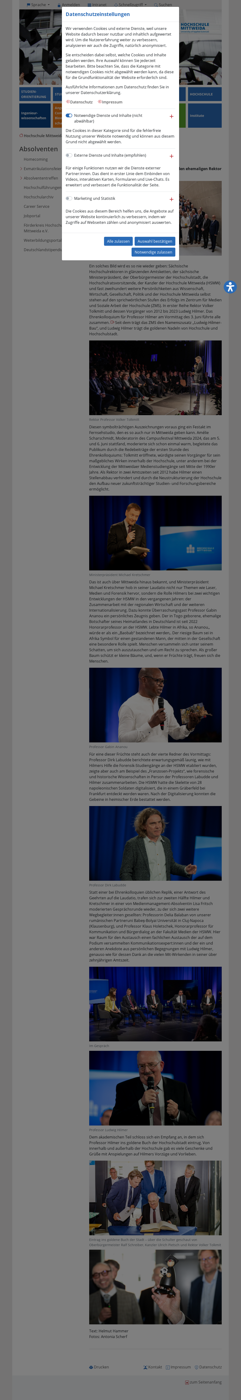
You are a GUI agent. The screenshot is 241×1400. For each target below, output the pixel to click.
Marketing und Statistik (94, 198)
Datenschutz (81, 102)
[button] (171, 118)
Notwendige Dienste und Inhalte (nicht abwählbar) (108, 118)
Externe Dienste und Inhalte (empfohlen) (110, 155)
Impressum (112, 102)
